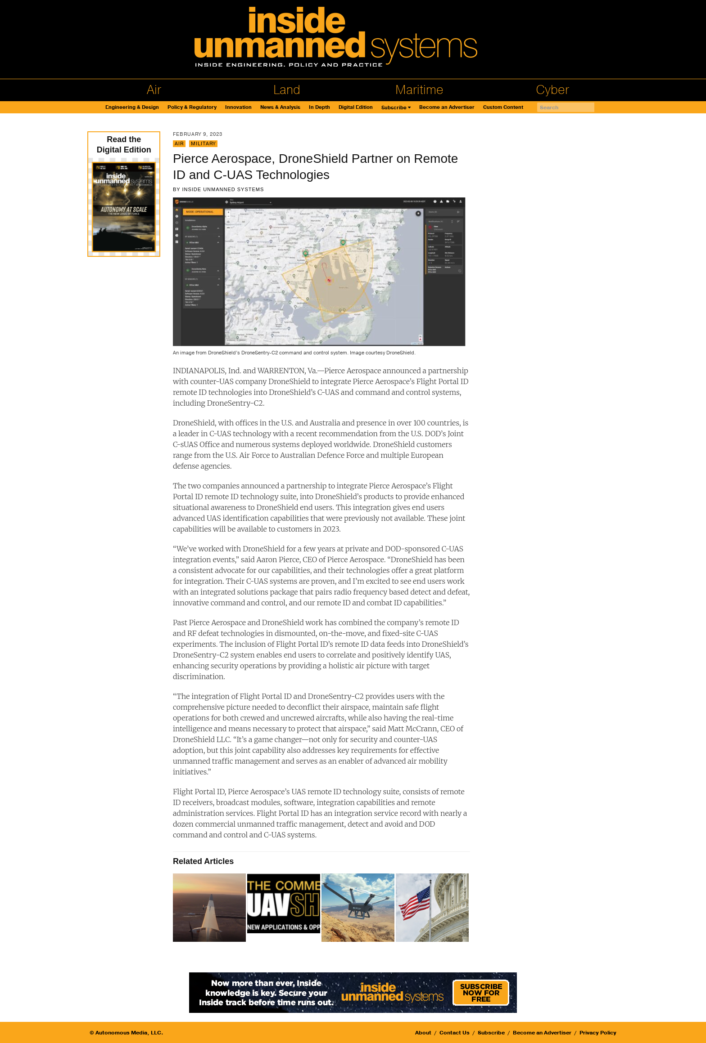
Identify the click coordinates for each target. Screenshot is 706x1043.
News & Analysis (280, 107)
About (423, 1032)
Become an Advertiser (447, 107)
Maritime (419, 89)
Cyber (552, 89)
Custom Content (503, 107)
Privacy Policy (597, 1032)
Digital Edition (356, 107)
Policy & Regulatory (192, 107)
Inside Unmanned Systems (223, 189)
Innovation (238, 107)
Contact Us (454, 1032)
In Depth (319, 107)
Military (203, 143)
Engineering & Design (132, 107)
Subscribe (394, 107)
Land (286, 89)
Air (154, 89)
